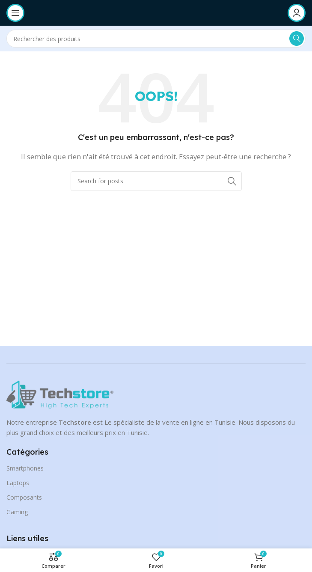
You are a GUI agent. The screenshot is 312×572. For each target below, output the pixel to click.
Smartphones (25, 468)
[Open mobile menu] (15, 12)
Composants (24, 497)
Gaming (17, 512)
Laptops (17, 483)
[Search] (156, 39)
